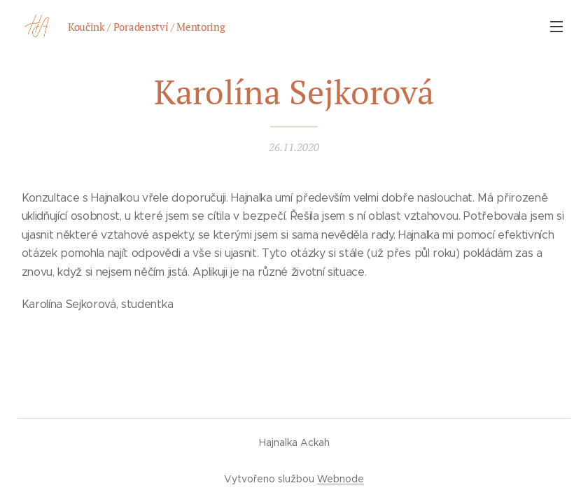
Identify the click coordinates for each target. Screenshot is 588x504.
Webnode (340, 478)
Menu (556, 26)
